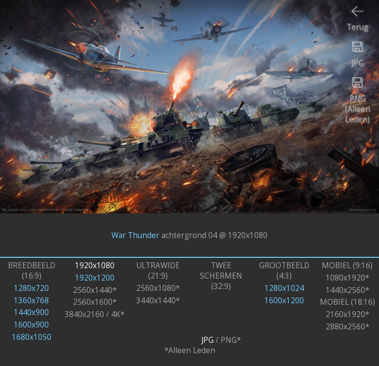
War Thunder (135, 235)
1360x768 (31, 300)
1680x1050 (31, 337)
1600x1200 (284, 300)
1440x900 (31, 312)
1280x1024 (284, 288)
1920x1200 (94, 278)
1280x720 (31, 288)
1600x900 (31, 325)
